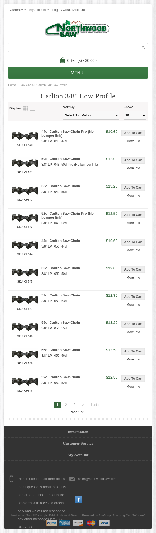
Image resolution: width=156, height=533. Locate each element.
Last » (95, 405)
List (32, 108)
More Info (133, 141)
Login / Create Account (68, 10)
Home (12, 84)
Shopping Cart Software (128, 515)
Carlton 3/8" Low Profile (51, 84)
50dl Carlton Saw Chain (60, 159)
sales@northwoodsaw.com (97, 479)
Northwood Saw (66, 515)
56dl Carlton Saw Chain (60, 350)
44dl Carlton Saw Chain (60, 241)
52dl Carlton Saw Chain (60, 377)
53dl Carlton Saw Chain (60, 295)
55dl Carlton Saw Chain (60, 186)
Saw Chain (27, 84)
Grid (25, 108)
